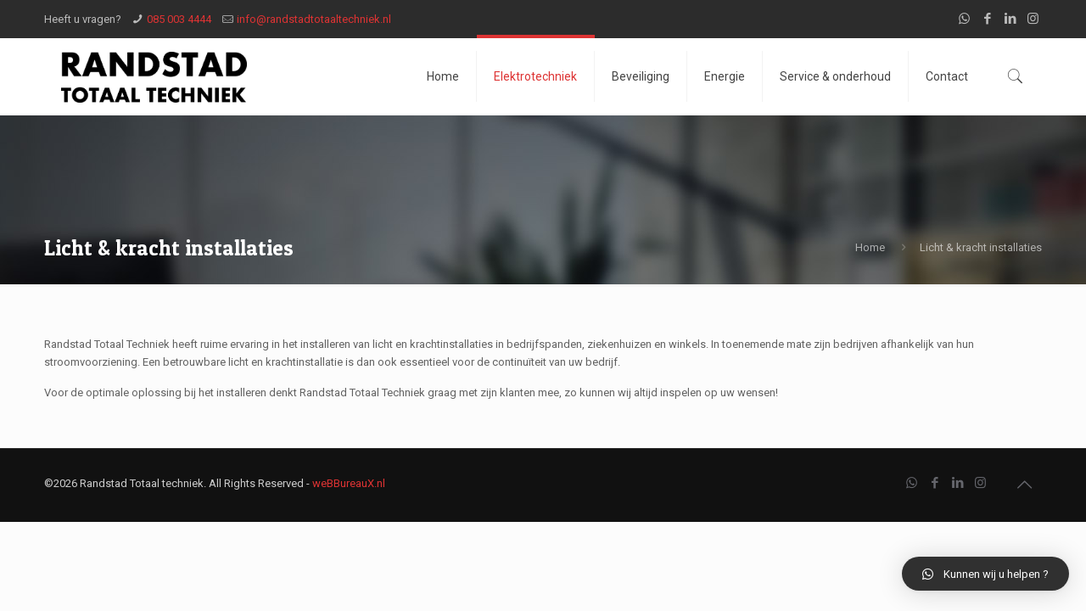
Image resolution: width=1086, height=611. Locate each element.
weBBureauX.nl (348, 483)
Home (870, 247)
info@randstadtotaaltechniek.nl (314, 19)
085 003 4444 (179, 19)
